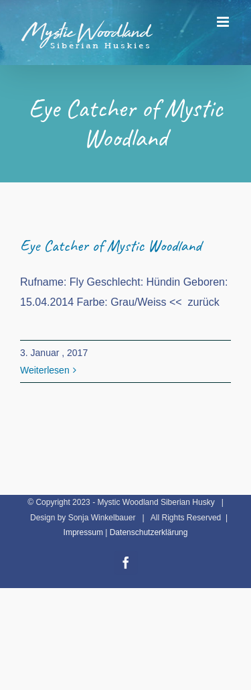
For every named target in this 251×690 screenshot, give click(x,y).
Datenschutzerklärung (149, 532)
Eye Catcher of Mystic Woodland (110, 245)
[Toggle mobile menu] (224, 22)
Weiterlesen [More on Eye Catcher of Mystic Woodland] (45, 370)
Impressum (83, 532)
